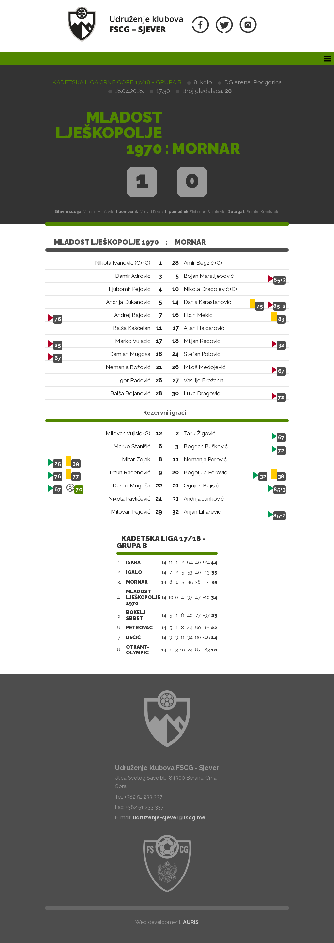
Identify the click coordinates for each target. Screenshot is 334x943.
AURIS (191, 922)
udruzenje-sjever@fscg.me (169, 818)
